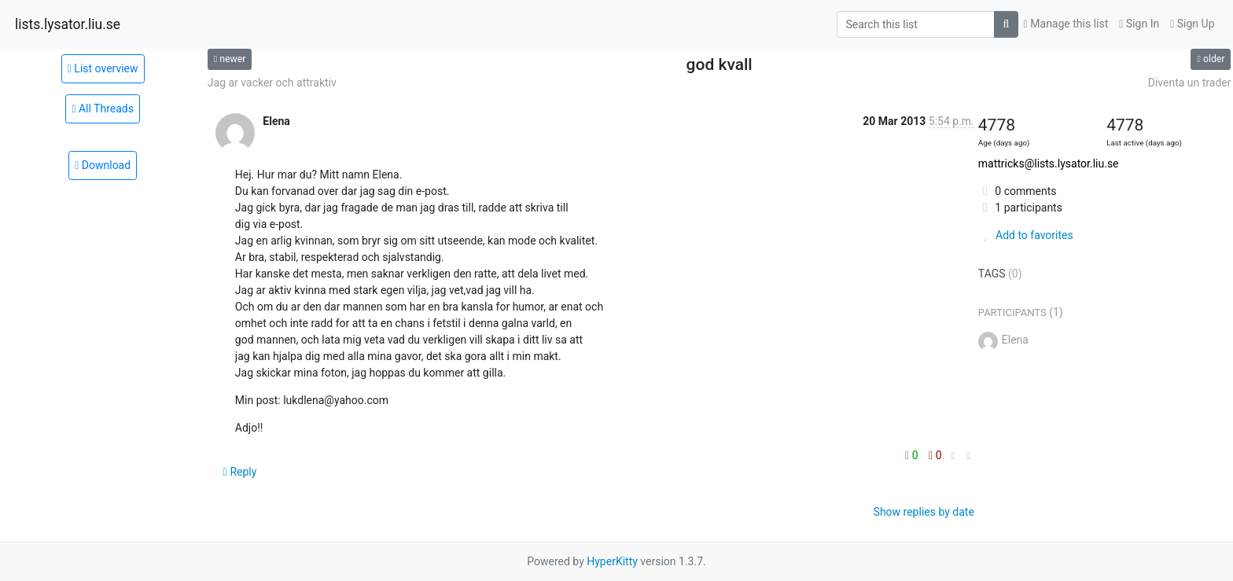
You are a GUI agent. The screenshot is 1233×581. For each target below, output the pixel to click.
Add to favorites (1025, 235)
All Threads (103, 108)
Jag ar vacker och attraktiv (272, 82)
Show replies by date (924, 512)
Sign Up (1192, 23)
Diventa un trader (1189, 82)
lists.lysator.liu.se (67, 24)
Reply (240, 471)
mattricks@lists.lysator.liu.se (1048, 163)
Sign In (1139, 23)
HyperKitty (612, 561)
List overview (103, 68)
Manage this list (1066, 23)
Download (103, 165)
